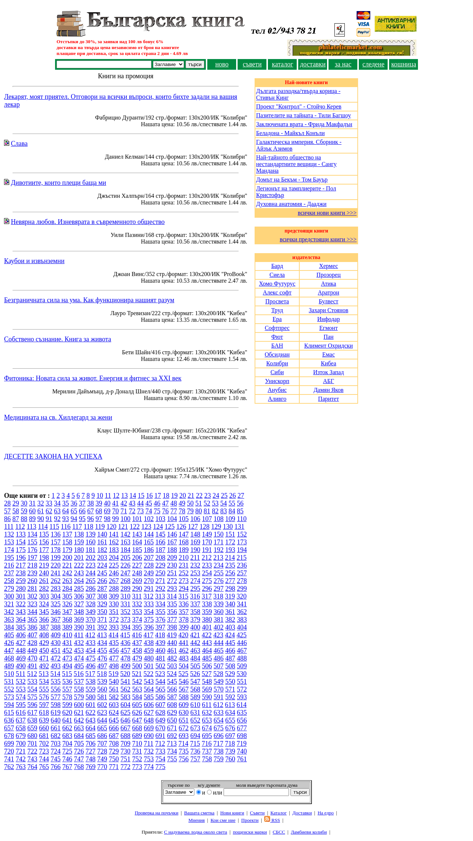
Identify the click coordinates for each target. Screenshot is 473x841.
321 (9, 604)
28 (7, 503)
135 (44, 534)
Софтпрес (277, 328)
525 (183, 674)
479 (137, 658)
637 (21, 720)
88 (24, 519)
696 (219, 736)
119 (100, 526)
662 (67, 728)
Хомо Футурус (277, 283)
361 (230, 612)
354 (149, 612)
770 (102, 767)
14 (132, 495)
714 (183, 743)
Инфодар (328, 319)
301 (21, 596)
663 (79, 728)
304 (56, 596)
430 (56, 643)
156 (44, 542)
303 (44, 596)
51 (198, 503)
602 (102, 705)
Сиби (277, 372)
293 (172, 588)
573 (9, 697)
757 (195, 759)
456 (114, 650)
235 (230, 565)
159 (79, 542)
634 (230, 712)
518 (102, 674)
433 (91, 643)
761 (242, 759)
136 (56, 534)
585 (149, 697)
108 (219, 519)
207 (149, 557)
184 (125, 550)
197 (32, 557)
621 (79, 712)
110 (241, 519)
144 (149, 534)
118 (88, 526)
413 (102, 635)
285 (79, 588)
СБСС (279, 832)
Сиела (277, 275)
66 (82, 511)
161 (102, 542)
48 (173, 503)
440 (172, 643)
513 (44, 674)
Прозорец (328, 275)
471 (44, 658)
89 (32, 519)
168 (184, 542)
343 (21, 612)
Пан (328, 337)
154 (21, 542)
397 (161, 627)
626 (137, 712)
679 (21, 736)
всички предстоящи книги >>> (318, 239)
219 (44, 565)
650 (172, 720)
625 (125, 712)
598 (56, 705)
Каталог (278, 813)
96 (90, 519)
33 (49, 503)
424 (230, 635)
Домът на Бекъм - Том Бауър (292, 179)
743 (32, 759)
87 (16, 519)
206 (137, 557)
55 (232, 503)
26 (232, 495)
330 (114, 604)
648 (149, 720)
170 (207, 542)
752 (137, 759)
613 (230, 705)
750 (114, 759)
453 (79, 650)
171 (219, 542)
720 (9, 751)
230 (172, 565)
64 (65, 511)
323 (32, 604)
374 (137, 619)
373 (125, 619)
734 (172, 751)
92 (57, 519)
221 (67, 565)
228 (149, 565)
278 (242, 581)
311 (137, 596)
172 (230, 542)
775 (161, 767)
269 (137, 581)
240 (44, 573)
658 (21, 728)
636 (9, 720)
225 (114, 565)
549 (219, 681)
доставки (313, 64)
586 (161, 697)
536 (67, 681)
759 (219, 759)
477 (114, 658)
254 (207, 573)
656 (242, 720)
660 (44, 728)
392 (102, 627)
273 (184, 581)
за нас (343, 64)
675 (219, 728)
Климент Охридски (328, 345)
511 (20, 674)
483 (184, 658)
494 (67, 666)
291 (149, 588)
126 (181, 526)
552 (9, 689)
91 (49, 519)
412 (90, 635)
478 (125, 658)
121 (123, 526)
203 (102, 557)
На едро (325, 813)
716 (207, 743)
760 (230, 759)
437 (137, 643)
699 (9, 743)
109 (230, 519)
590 (207, 697)
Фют (277, 337)
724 (56, 751)
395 (137, 627)
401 (207, 627)
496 (91, 666)
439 (161, 643)
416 (137, 635)
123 (146, 526)
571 (230, 689)
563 (137, 689)
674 (207, 728)
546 (184, 681)
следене (374, 64)
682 (56, 736)
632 (207, 712)
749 (102, 759)
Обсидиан (277, 354)
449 (32, 650)
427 (21, 643)
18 (166, 495)
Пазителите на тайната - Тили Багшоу (303, 115)
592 (230, 697)
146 (172, 534)
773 (137, 767)
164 (137, 542)
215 (241, 557)
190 (195, 550)
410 (67, 635)
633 (219, 712)
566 (172, 689)
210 (184, 557)
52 (207, 503)
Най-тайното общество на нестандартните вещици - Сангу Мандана (296, 164)
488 (242, 658)
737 (207, 751)
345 (44, 612)
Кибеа (328, 363)
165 (149, 542)
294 (184, 588)
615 (9, 712)
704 (67, 743)
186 (149, 550)
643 (91, 720)
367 (56, 619)
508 (230, 666)
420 (183, 635)
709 (125, 743)
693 (184, 736)
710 (137, 743)
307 (91, 596)
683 (67, 736)
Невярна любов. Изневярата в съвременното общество (88, 221)
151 (230, 534)
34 (57, 503)
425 (241, 635)
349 (91, 612)
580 (91, 697)
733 (161, 751)
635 (242, 712)
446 (242, 643)
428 (32, 643)
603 (114, 705)
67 (90, 511)
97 (99, 519)
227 (137, 565)
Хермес (328, 266)
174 (9, 550)
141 (114, 534)
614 (241, 705)
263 (67, 581)
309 (114, 596)
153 (9, 542)
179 (67, 550)
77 (173, 511)
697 (230, 736)
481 (161, 658)
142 (125, 534)
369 (79, 619)
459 (149, 650)
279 (9, 588)
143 (137, 534)
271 (161, 581)
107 (207, 519)
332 (137, 604)
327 (79, 604)
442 (195, 643)
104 (172, 519)
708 (114, 743)
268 (125, 581)
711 (148, 743)
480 (149, 658)
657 (9, 728)
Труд (277, 310)
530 (241, 674)
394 (125, 627)
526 (195, 674)
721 (21, 751)
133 (21, 534)
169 (195, 542)
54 (223, 503)
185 (137, 550)
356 (172, 612)
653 (207, 720)
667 (125, 728)
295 (195, 588)
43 (132, 503)
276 (219, 581)
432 (79, 643)
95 (82, 519)
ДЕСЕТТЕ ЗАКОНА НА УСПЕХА (53, 456)
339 (219, 604)
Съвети (257, 813)
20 (182, 495)
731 (137, 751)
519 (114, 674)
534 (44, 681)
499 (125, 666)
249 (149, 573)
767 (67, 767)
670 (161, 728)
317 (207, 596)
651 (184, 720)
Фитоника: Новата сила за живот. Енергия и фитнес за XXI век (92, 378)
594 (9, 705)
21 (191, 495)
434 (102, 643)
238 (21, 573)
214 (230, 557)
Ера (277, 319)
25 (224, 495)
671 (172, 728)
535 (56, 681)
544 (161, 681)
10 (99, 495)
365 (32, 619)
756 (184, 759)
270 (149, 581)
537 (79, 681)
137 (67, 534)
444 (219, 643)
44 (140, 503)
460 (161, 650)
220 (56, 565)
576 (44, 697)
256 (230, 573)
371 (102, 619)
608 (172, 705)
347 (67, 612)
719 (241, 743)
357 (184, 612)
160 (91, 542)
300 (9, 596)
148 (195, 534)
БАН (277, 345)
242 (67, 573)
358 (195, 612)
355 (161, 612)
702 (44, 743)
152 (242, 534)
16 (149, 495)
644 (102, 720)
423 (218, 635)
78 (182, 511)
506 (207, 666)
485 (207, 658)
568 (195, 689)
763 (21, 767)
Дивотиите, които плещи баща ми (58, 182)
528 (218, 674)
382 (230, 619)
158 (67, 542)
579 (79, 697)
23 (207, 495)
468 (9, 658)
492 (44, 666)
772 (125, 767)
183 (114, 550)
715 (195, 743)
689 (137, 736)
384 (9, 627)
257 (242, 573)
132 (9, 534)
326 (67, 604)
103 (161, 519)
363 (9, 619)
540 (114, 681)
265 (91, 581)
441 (184, 643)
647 (137, 720)
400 (195, 627)
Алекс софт (277, 292)
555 (44, 689)
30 (24, 503)
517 (90, 674)
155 (32, 542)
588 (184, 697)
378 (184, 619)
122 (135, 526)
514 (55, 674)
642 (79, 720)
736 (195, 751)
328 (91, 604)
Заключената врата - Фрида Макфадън (304, 124)
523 (160, 674)
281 (32, 588)
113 (31, 526)
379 (195, 619)
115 (54, 526)
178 (56, 550)
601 (91, 705)
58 (16, 511)
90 (40, 519)
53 (215, 503)
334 (161, 604)
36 (74, 503)
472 (56, 658)
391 (91, 627)
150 (219, 534)
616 (21, 712)
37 (82, 503)
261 (44, 581)
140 (102, 534)
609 (184, 705)
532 (21, 681)
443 (207, 643)
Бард (277, 266)
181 (91, 550)
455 (102, 650)
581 (102, 697)
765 (44, 767)
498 (114, 666)
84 (232, 511)
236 (242, 565)
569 (207, 689)
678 (9, 736)
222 (79, 565)
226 (125, 565)
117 (77, 526)
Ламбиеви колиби (309, 832)
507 (219, 666)
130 (228, 526)
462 (184, 650)
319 (230, 596)
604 (125, 705)
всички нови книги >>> (327, 213)
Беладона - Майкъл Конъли (290, 133)
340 (230, 604)
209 (172, 557)
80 (198, 511)
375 (149, 619)
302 (32, 596)
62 (49, 511)
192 (219, 550)
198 (44, 557)
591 (219, 697)
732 (149, 751)
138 (79, 534)
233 (207, 565)
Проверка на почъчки (156, 813)
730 (125, 751)
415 (125, 635)
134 (32, 534)
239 (32, 573)
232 (195, 565)
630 (184, 712)
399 (184, 627)
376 (161, 619)
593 (242, 697)
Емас (328, 354)
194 (242, 550)
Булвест (328, 301)
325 (56, 604)
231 (184, 565)
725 (67, 751)
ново (221, 64)
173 (242, 542)
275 (207, 581)
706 (91, 743)
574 (21, 697)
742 (21, 759)
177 (44, 550)
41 (115, 503)
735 (184, 751)
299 (242, 588)
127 (193, 526)
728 (102, 751)
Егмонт (328, 328)
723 (44, 751)
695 (207, 736)
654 (219, 720)
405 (9, 635)
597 (44, 705)
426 (9, 643)
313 (160, 596)
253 (195, 573)
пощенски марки (250, 832)
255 (219, 573)
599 (67, 705)
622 (91, 712)
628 (161, 712)
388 (56, 627)
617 (32, 712)
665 (102, 728)
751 (125, 759)
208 (161, 557)
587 (172, 697)
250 (161, 573)
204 (114, 557)
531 (9, 681)
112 (20, 526)
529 (230, 674)
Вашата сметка (199, 813)
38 (90, 503)
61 (40, 511)
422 (207, 635)
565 (161, 689)
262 (56, 581)
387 (44, 627)
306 (79, 596)
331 (125, 604)
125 (169, 526)
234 (219, 565)
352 (125, 612)
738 (219, 751)
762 (9, 767)
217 (21, 565)
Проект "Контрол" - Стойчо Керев (298, 106)
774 (149, 767)
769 (91, 767)
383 (242, 619)
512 (32, 674)
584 (137, 697)
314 (172, 596)
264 (79, 581)
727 (91, 751)
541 (125, 681)
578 (67, 697)
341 (242, 604)
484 (195, 658)
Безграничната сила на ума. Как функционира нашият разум (89, 300)
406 (21, 635)
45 (149, 503)
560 (102, 689)
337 (195, 604)
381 (219, 619)
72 (132, 511)
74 (149, 511)
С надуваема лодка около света (195, 832)
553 (21, 689)
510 (9, 674)
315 (183, 596)
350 (102, 612)
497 (102, 666)
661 (56, 728)
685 (91, 736)
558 (79, 689)
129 (216, 526)
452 (67, 650)
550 (230, 681)
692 (172, 736)
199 (56, 557)
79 (190, 511)
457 (125, 650)
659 (32, 728)
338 (207, 604)
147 (184, 534)
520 (125, 674)
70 (115, 511)
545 (172, 681)
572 (242, 689)
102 (149, 519)
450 (44, 650)
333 (149, 604)
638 (32, 720)
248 (137, 573)
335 (172, 604)
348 (79, 612)
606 (149, 705)
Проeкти (250, 820)
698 (242, 736)
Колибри (277, 363)
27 (241, 495)
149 (207, 534)
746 (67, 759)
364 (21, 619)
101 (137, 519)
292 (161, 588)
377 (172, 619)
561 (114, 689)
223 (91, 565)
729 (114, 751)
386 (32, 627)
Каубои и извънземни (34, 261)
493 (56, 666)
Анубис (277, 390)
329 (102, 604)
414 (114, 635)
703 (56, 743)
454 (91, 650)
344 (32, 612)
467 (242, 650)
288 (114, 588)
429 (44, 643)
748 (91, 759)
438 (149, 643)
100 (125, 519)
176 (32, 550)
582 (114, 697)
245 (102, 573)
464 (207, 650)
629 (172, 712)
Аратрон (328, 292)
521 (137, 674)
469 (21, 658)
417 (148, 635)
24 (215, 495)
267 (114, 581)
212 (207, 557)
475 (91, 658)
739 (230, 751)
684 (79, 736)
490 (21, 666)
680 (32, 736)
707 (102, 743)
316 (195, 596)
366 (44, 619)
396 (149, 627)
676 (230, 728)
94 (74, 519)
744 (44, 759)
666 (114, 728)
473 (67, 658)
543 (149, 681)
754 (161, 759)
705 (79, 743)
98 (107, 519)
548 (207, 681)
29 (16, 503)
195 (9, 557)
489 (9, 666)
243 (79, 573)
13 (124, 495)
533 (32, 681)
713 (172, 743)
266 (102, 581)
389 (67, 627)
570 (219, 689)
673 (195, 728)
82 (215, 511)
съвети (252, 64)
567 (184, 689)
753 (149, 759)
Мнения (196, 820)
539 (102, 681)
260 (32, 581)
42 (123, 503)
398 (172, 627)
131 (239, 526)
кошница (403, 64)
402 (219, 627)
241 (56, 573)
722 (32, 751)
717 (218, 743)
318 (218, 596)
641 (67, 720)
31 (32, 503)
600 (79, 705)
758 (207, 759)
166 (161, 542)
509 (242, 666)
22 (199, 495)
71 (123, 511)
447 (9, 650)
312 (148, 596)
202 (91, 557)
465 (219, 650)
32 (40, 503)
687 (114, 736)
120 (111, 526)
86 (7, 519)
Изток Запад (328, 372)
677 (242, 728)
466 (230, 650)
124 (158, 526)
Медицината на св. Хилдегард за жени (58, 417)
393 (114, 627)
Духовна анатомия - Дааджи (291, 204)
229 (161, 565)
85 (240, 511)
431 (67, 643)
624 (114, 712)
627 (149, 712)
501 (149, 666)
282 (44, 588)
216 (9, 565)
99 (115, 519)
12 (116, 495)
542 (137, 681)
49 (182, 503)
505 (195, 666)
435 (114, 643)
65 (74, 511)
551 (242, 681)
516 (79, 674)
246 (114, 573)
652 (195, 720)
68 (99, 511)
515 (67, 674)
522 (148, 674)
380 (207, 619)
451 (56, 650)
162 (114, 542)
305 (67, 596)
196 (21, 557)
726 (79, 751)
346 (56, 612)
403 (230, 627)
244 (91, 573)
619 (56, 712)
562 (125, 689)
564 (149, 689)
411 (79, 635)
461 (172, 650)
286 (91, 588)
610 (195, 705)
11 (108, 495)
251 (172, 573)
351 (114, 612)
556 (56, 689)
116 (66, 526)
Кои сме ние (223, 820)
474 (79, 658)
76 (165, 511)
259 (21, 581)
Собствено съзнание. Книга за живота (57, 339)
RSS (272, 820)
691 (161, 736)
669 (149, 728)
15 (141, 495)
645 (114, 720)
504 (184, 666)
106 (195, 519)
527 (207, 674)
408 (44, 635)
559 (91, 689)
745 (56, 759)
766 (56, 767)
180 (79, 550)
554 (32, 689)
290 (137, 588)
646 (125, 720)
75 (157, 511)
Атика (328, 283)
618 (44, 712)
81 (207, 511)
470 (32, 658)
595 (21, 705)
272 (172, 581)
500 (137, 666)
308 (102, 596)
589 (195, 697)
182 (102, 550)
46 (157, 503)
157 (56, 542)
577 (56, 697)
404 (242, 627)
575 (32, 697)
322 (21, 604)
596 (32, 705)
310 (125, 596)
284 (67, 588)
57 (7, 511)
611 (207, 705)
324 (44, 604)
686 (102, 736)
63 (57, 511)
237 (9, 573)
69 (107, 511)
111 (9, 526)
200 (67, 557)
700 (21, 743)
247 (125, 573)
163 (125, 542)
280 (21, 588)
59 (24, 511)
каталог (282, 64)
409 (56, 635)
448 (21, 650)
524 (172, 674)
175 (21, 550)
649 (161, 720)
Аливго (277, 399)
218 (32, 565)
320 (241, 596)
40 (107, 503)
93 (65, 519)
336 (184, 604)
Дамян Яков (328, 390)
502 (161, 666)
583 (125, 697)
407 (32, 635)
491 (32, 666)
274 (195, 581)
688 (125, 736)
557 (67, 689)
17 (157, 495)
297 (219, 588)
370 (91, 619)
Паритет (328, 399)
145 (161, 534)
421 (195, 635)
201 (79, 557)
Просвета (277, 301)
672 (184, 728)
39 (99, 503)
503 (172, 666)
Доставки (302, 813)
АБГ (328, 381)
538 (91, 681)
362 (242, 612)
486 (219, 658)
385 (21, 627)
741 (9, 759)
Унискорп (277, 381)
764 (32, 767)
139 (91, 534)
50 (190, 503)
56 (240, 503)
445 (230, 643)
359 (207, 612)
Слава (19, 143)
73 (140, 511)
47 (165, 503)
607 (161, 705)
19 (174, 495)
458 (137, 650)
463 (195, 650)
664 (91, 728)
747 (79, 759)
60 (32, 511)
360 (219, 612)
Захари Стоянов (328, 310)
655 (230, 720)
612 (218, 705)
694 (195, 736)
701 (32, 743)
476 (102, 658)
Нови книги (232, 813)
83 (223, 511)
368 (67, 619)
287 (102, 588)
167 (172, 542)
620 (67, 712)
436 (125, 643)
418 (160, 635)
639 (44, 720)
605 (137, 705)
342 (9, 612)
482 (172, 658)
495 (79, 666)
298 (230, 588)
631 (195, 712)
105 (184, 519)
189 (184, 550)
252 (184, 573)
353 (137, 612)
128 (205, 526)
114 (43, 526)
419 (172, 635)
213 (218, 557)
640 (56, 720)
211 (195, 557)
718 (230, 743)
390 (79, 627)
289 (125, 588)
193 (230, 550)
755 (172, 759)
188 (172, 550)
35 (65, 503)
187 (161, 550)
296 (207, 588)
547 (195, 681)
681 (44, 736)
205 (125, 557)
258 (9, 581)
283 (56, 588)
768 (79, 767)
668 (137, 728)
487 (230, 658)
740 (242, 751)
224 (102, 565)
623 (102, 712)
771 (114, 767)
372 (114, 619)
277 (230, 581)
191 (207, 550)
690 (149, 736)
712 (160, 743)
